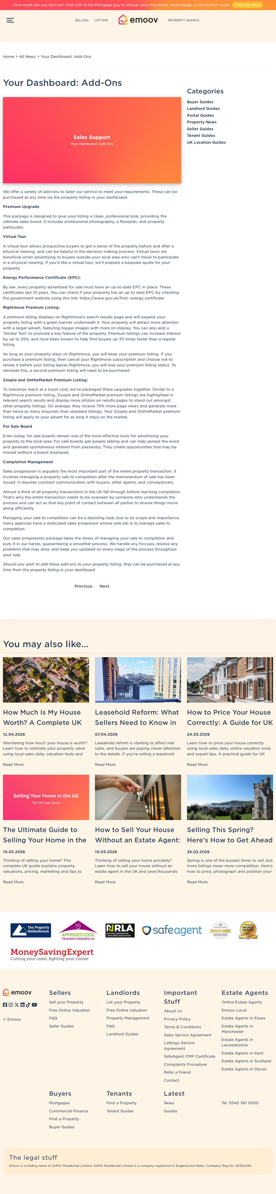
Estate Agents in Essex (243, 1018)
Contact (171, 1080)
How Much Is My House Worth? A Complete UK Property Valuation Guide (45, 722)
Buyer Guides (200, 102)
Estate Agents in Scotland (246, 1061)
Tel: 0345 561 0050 (240, 1103)
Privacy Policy (177, 1019)
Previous (83, 586)
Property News (202, 122)
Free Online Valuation (69, 1010)
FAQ (53, 1018)
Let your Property (123, 1002)
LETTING (101, 20)
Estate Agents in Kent (242, 1053)
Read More (13, 764)
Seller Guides (200, 129)
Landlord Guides (203, 108)
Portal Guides (200, 115)
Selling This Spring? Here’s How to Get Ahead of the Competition (230, 840)
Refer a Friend (177, 1072)
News (169, 1103)
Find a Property (64, 1119)
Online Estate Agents (242, 1002)
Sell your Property (66, 1002)
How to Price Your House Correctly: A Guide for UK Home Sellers (230, 722)
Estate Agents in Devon (244, 1069)
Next (104, 586)
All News (27, 56)
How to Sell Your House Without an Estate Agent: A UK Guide (137, 840)
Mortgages (59, 1103)
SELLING (82, 20)
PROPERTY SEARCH (183, 20)
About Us (173, 1011)
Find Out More (248, 5)
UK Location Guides (206, 142)
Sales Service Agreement (187, 1035)
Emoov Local (234, 1010)
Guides (170, 1111)
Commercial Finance (68, 1111)
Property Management (127, 1018)
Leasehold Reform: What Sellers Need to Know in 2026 (137, 722)
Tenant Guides (201, 135)
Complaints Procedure (185, 1064)
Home (8, 56)
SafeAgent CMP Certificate (189, 1056)
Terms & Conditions (182, 1027)
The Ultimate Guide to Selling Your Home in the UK (45, 840)
